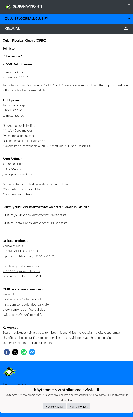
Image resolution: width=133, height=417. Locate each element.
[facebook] (7, 352)
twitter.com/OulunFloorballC (22, 314)
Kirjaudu (66, 29)
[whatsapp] (24, 352)
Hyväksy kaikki (55, 406)
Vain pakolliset (79, 406)
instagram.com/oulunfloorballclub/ (26, 304)
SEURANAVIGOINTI (69, 5)
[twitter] (15, 352)
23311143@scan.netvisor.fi (21, 271)
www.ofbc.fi (11, 294)
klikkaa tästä (58, 215)
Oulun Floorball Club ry (69, 19)
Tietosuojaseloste (14, 384)
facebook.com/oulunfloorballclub (25, 299)
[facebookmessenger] (32, 352)
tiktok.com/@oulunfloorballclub (24, 309)
